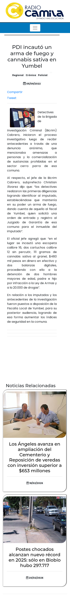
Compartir (15, 92)
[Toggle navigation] (35, 28)
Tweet (11, 98)
